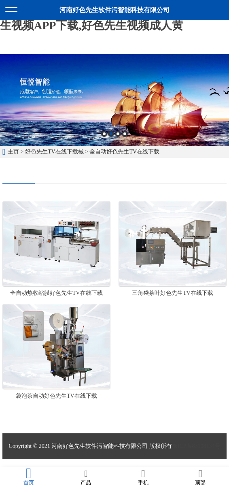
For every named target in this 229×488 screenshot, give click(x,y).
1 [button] (104, 133)
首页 (28, 477)
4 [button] (124, 133)
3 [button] (118, 133)
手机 (143, 477)
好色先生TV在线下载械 (54, 152)
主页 (13, 152)
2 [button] (111, 133)
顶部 (200, 477)
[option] (114, 100)
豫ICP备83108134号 (196, 446)
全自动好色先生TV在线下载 (124, 152)
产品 (86, 477)
